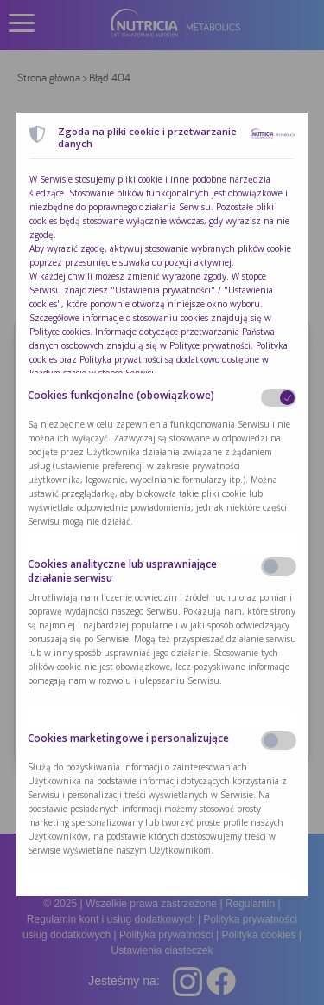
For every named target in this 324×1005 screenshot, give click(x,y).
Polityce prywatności (210, 345)
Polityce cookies (59, 331)
